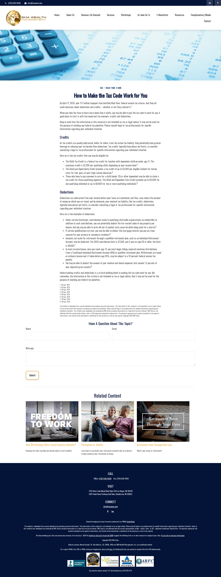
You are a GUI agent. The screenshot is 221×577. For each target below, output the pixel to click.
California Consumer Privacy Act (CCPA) (101, 535)
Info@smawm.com (33, 2)
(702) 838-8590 (12, 2)
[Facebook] (217, 3)
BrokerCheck (131, 521)
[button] (57, 15)
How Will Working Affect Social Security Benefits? (51, 445)
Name (28, 328)
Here (111, 549)
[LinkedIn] (210, 3)
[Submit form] (32, 375)
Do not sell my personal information (173, 535)
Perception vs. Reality (92, 445)
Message (30, 348)
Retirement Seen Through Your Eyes (154, 445)
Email (114, 328)
